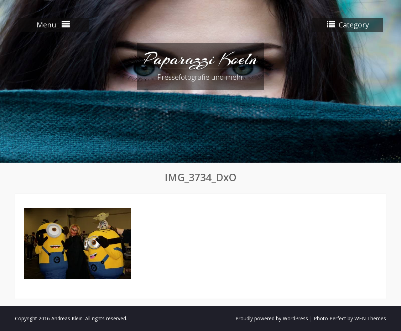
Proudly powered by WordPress (271, 318)
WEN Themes (370, 318)
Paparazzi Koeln (200, 58)
